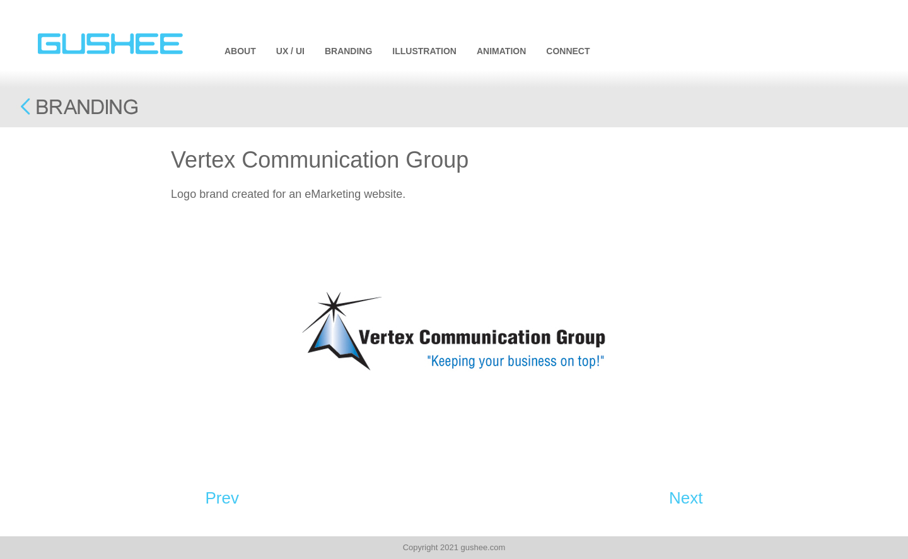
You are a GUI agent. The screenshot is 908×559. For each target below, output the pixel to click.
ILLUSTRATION (424, 51)
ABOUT (240, 51)
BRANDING (348, 51)
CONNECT (568, 51)
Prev (222, 497)
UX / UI (290, 51)
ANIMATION (501, 51)
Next (685, 497)
